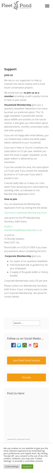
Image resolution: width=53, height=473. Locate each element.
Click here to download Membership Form (25, 212)
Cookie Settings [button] (11, 466)
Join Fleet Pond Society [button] (26, 360)
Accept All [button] (27, 466)
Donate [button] (26, 377)
